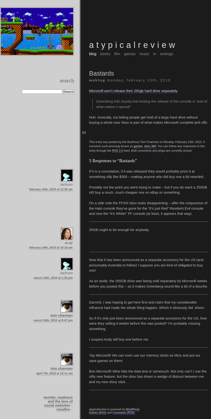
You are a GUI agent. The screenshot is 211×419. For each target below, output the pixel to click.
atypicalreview (133, 45)
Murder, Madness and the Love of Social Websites (58, 401)
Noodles (63, 409)
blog (92, 54)
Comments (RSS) (124, 412)
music (144, 54)
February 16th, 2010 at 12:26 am (51, 189)
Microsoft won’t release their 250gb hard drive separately (133, 91)
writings (166, 54)
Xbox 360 (150, 146)
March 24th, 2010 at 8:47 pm (53, 320)
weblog (97, 80)
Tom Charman (62, 315)
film (117, 54)
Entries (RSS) (97, 412)
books (105, 54)
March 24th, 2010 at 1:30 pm (53, 278)
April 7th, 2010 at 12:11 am (54, 373)
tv (154, 54)
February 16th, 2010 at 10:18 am (51, 247)
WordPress (132, 409)
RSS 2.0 (117, 150)
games (130, 54)
